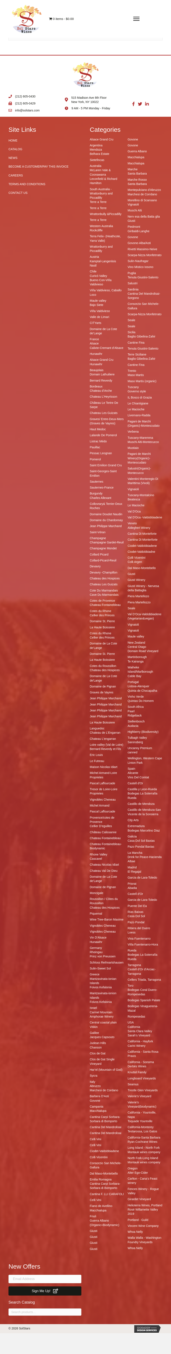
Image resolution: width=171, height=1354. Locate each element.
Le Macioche (136, 409)
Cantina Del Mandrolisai (106, 1127)
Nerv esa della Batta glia (144, 216)
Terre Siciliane (137, 354)
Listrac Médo (98, 441)
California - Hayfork (140, 1041)
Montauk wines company (144, 1152)
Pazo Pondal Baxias (141, 846)
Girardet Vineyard (139, 1199)
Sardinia (133, 289)
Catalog (15, 149)
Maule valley (98, 300)
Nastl (93, 265)
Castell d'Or (135, 783)
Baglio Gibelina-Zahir (141, 336)
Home (12, 140)
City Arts (133, 820)
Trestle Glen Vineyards (143, 1090)
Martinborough (137, 657)
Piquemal (96, 913)
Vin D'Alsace (98, 937)
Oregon (133, 1168)
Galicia (132, 836)
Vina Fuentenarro (139, 938)
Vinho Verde (136, 696)
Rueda (132, 950)
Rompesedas (136, 1016)
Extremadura (136, 826)
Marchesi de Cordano (104, 1090)
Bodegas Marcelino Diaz (144, 830)
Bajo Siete (96, 305)
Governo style (137, 391)
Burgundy (96, 493)
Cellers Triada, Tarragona (144, 979)
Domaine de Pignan (103, 686)
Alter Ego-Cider (138, 1172)
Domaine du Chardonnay (106, 520)
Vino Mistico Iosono (140, 267)
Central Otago (137, 647)
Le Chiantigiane (138, 403)
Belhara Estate (99, 154)
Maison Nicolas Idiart (103, 767)
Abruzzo (95, 1086)
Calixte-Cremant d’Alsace (106, 348)
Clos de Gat (98, 1053)
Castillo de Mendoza (141, 803)
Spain (131, 768)
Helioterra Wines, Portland (145, 1205)
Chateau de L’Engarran (105, 732)
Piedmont (134, 226)
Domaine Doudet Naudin (106, 514)
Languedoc (97, 728)
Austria (94, 256)
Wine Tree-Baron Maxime (107, 919)
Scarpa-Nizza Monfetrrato (145, 255)
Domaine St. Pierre (102, 621)
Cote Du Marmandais (104, 590)
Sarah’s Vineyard (139, 1035)
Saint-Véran (98, 532)
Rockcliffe (96, 230)
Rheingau (96, 952)
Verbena (133, 431)
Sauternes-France (102, 487)
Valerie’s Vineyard (139, 1096)
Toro (130, 985)
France (94, 339)
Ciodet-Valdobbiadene (104, 1151)
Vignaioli (133, 204)
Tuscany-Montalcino (141, 495)
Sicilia (132, 332)
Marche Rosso (137, 179)
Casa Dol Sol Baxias (141, 840)
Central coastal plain (103, 1022)
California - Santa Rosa (143, 1051)
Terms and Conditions (26, 184)
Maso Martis (136, 375)
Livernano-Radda (139, 415)
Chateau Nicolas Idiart (104, 864)
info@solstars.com (27, 110)
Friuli (93, 1216)
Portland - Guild (138, 1220)
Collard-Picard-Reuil (103, 560)
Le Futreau (97, 761)
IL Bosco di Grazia (140, 397)
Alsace (94, 343)
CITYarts (95, 323)
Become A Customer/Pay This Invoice (38, 166)
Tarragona (134, 965)
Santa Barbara (137, 173)
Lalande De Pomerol (103, 435)
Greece (95, 974)
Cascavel (96, 858)
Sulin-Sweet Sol (100, 968)
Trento (132, 370)
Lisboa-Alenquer (138, 686)
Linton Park (135, 762)
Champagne (98, 538)
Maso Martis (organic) (142, 381)
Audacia (133, 726)
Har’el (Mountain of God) (106, 1069)
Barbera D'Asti (99, 1096)
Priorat (132, 883)
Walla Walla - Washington (144, 1237)
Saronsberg (135, 742)
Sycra (94, 1075)
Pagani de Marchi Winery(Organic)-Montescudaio (139, 458)
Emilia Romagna (101, 1179)
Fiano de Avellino (101, 1206)
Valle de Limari (99, 317)
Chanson (96, 1047)
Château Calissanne (103, 832)
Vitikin (94, 1027)
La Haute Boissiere (102, 627)
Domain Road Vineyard (143, 651)
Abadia (132, 888)
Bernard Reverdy (101, 380)
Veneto (132, 523)
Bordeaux (96, 386)
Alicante (133, 773)
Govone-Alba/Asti (139, 243)
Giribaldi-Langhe (139, 231)
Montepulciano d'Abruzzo (144, 190)
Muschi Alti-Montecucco (143, 442)
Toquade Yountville (140, 1121)
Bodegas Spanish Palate (144, 1000)
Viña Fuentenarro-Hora (143, 944)
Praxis (132, 1056)
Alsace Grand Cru (101, 139)
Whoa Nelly (135, 1231)
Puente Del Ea (137, 906)
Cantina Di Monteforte (142, 533)
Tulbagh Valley (137, 737)
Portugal (133, 682)
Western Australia (101, 226)
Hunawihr (96, 354)
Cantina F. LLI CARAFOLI (107, 1194)
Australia (95, 166)
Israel (93, 1008)
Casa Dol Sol (136, 916)
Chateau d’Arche (101, 390)
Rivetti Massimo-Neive (142, 249)
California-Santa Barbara (144, 1137)
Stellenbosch (136, 721)
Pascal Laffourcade (102, 783)
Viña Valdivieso (100, 311)
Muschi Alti (135, 210)
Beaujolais (97, 370)
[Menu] (136, 18)
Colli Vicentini (99, 1157)
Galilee (94, 1033)
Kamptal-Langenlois (103, 261)
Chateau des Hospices (105, 578)
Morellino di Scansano (142, 200)
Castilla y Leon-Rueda (142, 789)
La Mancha (135, 852)
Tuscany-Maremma (140, 437)
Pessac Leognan (101, 453)
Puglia (132, 273)
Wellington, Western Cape (145, 758)
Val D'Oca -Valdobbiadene (145, 517)
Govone (95, 1100)
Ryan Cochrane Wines (142, 1141)
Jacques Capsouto (102, 1037)
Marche (133, 169)
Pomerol (95, 459)
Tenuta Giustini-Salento (143, 277)
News (12, 158)
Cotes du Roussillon (103, 666)
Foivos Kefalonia (101, 987)
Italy (92, 1081)
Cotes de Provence (102, 600)
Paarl (131, 711)
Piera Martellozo (138, 596)
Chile (93, 271)
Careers (15, 175)
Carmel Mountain (101, 1012)
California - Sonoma (141, 1062)
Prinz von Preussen (103, 956)
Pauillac (95, 447)
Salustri (133, 283)
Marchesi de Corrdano (142, 194)
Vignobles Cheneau (103, 799)
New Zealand (136, 642)
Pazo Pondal (136, 922)
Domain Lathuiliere (102, 374)
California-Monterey (141, 1127)
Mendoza (96, 149)
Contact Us (18, 192)
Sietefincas (97, 160)
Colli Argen (135, 562)
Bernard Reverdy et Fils (105, 749)
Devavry (95, 566)
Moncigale (96, 893)
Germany (96, 948)
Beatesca (134, 499)
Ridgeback (135, 715)
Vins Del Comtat (138, 777)
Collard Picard (99, 554)
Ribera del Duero (139, 928)
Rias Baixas (135, 912)
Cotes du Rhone (100, 611)
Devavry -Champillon (103, 572)
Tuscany (133, 387)
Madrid (132, 867)
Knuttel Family (137, 1072)
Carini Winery (137, 1045)
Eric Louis (96, 755)
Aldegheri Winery (139, 527)
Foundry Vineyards (140, 1242)
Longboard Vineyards (142, 1078)
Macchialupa (98, 1110)
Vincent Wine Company (143, 1226)
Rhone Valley (98, 854)
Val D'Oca (134, 511)
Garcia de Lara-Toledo (142, 877)
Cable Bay (134, 676)
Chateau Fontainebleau (105, 605)
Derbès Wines (137, 1066)
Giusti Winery (136, 580)
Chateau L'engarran (103, 738)
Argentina (96, 145)
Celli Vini (95, 1139)
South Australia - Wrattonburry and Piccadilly (101, 193)
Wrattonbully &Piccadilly (106, 214)
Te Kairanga (136, 661)
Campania (96, 1106)
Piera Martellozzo (139, 602)
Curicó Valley (98, 276)
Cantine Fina (136, 342)
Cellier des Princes (102, 615)
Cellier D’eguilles (101, 826)
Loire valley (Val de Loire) (106, 744)
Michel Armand (100, 805)
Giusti (94, 1231)
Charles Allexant (100, 498)
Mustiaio (133, 448)
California (134, 1027)
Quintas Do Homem (141, 701)
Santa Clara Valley (140, 1031)
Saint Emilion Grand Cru (106, 465)
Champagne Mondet (103, 548)
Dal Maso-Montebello (104, 1173)
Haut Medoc (98, 429)
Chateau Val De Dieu (103, 870)
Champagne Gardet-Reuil (107, 542)
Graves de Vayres (101, 692)
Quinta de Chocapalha (142, 690)
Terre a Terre (98, 202)
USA (131, 1022)
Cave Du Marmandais (104, 594)
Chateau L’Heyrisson (103, 396)
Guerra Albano (137, 151)
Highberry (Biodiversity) (143, 731)
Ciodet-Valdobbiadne (141, 551)
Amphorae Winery (102, 1016)
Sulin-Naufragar (138, 261)
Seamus (133, 1084)
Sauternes (96, 481)
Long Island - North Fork (144, 1147)
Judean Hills (98, 1043)
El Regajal (134, 871)
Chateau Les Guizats (104, 413)
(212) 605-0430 (25, 96)
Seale (131, 320)
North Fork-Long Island (143, 1158)
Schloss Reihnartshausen (107, 962)
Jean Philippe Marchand (106, 526)
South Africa (136, 706)
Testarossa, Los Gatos (142, 1131)
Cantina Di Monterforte (143, 539)
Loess (132, 932)
